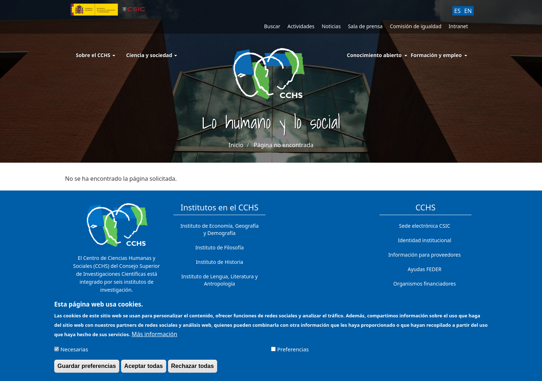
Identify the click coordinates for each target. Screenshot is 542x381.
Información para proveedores (424, 254)
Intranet (458, 26)
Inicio (236, 145)
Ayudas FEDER (424, 269)
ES (457, 11)
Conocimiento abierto (374, 55)
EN (468, 11)
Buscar (272, 26)
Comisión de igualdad (416, 26)
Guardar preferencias (86, 369)
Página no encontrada (283, 145)
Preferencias (293, 352)
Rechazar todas (192, 369)
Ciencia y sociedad (151, 55)
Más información (154, 337)
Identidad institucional (424, 240)
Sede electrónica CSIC (424, 225)
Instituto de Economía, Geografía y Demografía (219, 229)
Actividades (300, 26)
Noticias (331, 26)
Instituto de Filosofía (219, 247)
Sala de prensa (365, 26)
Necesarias (74, 352)
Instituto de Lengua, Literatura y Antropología (219, 280)
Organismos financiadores (424, 283)
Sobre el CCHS (95, 55)
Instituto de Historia (219, 261)
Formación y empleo (436, 55)
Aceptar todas (143, 369)
